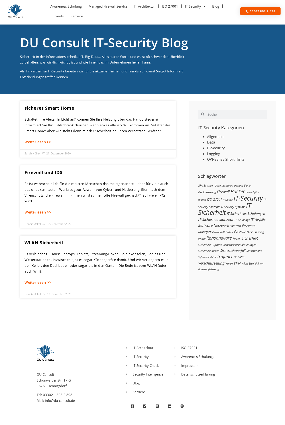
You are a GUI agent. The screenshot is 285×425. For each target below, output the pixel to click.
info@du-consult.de (60, 400)
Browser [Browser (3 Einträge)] (209, 185)
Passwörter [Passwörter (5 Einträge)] (243, 231)
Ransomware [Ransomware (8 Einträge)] (219, 238)
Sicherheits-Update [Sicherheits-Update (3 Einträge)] (210, 245)
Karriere (77, 16)
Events (59, 16)
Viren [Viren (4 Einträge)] (229, 263)
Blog (215, 6)
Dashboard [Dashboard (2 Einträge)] (227, 185)
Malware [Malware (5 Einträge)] (205, 225)
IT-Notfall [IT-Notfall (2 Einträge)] (228, 199)
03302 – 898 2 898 (57, 394)
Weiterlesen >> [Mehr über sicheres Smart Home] (37, 142)
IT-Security (195, 6)
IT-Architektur (144, 6)
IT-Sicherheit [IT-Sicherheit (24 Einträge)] (225, 209)
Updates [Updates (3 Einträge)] (239, 257)
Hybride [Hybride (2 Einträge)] (202, 199)
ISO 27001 (170, 6)
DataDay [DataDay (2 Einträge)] (238, 185)
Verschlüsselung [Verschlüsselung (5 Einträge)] (211, 263)
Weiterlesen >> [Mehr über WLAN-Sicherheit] (37, 282)
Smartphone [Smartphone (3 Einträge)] (254, 251)
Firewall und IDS (43, 172)
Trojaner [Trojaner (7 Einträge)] (225, 256)
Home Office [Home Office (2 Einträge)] (252, 192)
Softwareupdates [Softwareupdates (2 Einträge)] (207, 257)
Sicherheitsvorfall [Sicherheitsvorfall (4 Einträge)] (233, 250)
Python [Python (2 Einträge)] (202, 238)
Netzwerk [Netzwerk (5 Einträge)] (221, 225)
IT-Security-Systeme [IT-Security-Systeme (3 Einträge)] (233, 207)
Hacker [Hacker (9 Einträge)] (237, 191)
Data (211, 142)
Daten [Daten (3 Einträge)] (247, 185)
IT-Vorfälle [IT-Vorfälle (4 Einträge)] (258, 219)
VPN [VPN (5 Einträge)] (237, 263)
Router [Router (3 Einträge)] (237, 238)
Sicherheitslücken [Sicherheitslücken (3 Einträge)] (208, 251)
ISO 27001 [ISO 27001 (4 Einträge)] (214, 199)
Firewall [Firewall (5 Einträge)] (223, 191)
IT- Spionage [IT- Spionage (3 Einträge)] (242, 220)
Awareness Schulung (66, 6)
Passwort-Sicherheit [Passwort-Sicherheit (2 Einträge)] (222, 232)
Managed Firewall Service (108, 6)
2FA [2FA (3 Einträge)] (200, 185)
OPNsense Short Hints (225, 159)
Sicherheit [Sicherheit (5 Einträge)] (250, 238)
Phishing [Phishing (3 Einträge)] (259, 232)
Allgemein (215, 136)
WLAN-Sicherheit (44, 243)
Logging (213, 153)
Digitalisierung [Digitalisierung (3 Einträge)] (207, 192)
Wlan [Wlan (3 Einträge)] (245, 263)
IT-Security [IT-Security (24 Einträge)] (248, 198)
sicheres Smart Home (49, 108)
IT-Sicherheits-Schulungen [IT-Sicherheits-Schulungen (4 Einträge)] (246, 213)
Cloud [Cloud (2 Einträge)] (218, 185)
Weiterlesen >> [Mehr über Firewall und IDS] (37, 212)
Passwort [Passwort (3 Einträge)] (235, 226)
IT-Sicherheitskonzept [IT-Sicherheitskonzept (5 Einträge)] (216, 219)
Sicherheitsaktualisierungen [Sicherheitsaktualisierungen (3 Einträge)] (239, 245)
